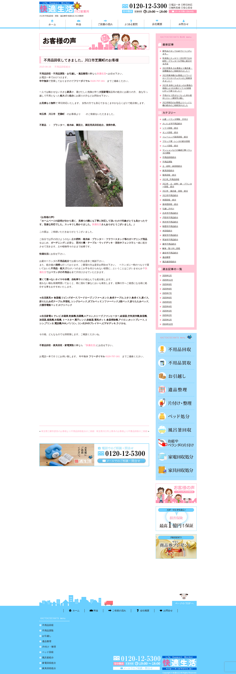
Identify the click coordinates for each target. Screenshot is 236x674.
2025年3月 (167, 311)
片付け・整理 (176, 403)
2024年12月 (167, 324)
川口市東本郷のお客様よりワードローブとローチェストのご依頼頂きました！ (177, 78)
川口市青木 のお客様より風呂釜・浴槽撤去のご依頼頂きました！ (177, 69)
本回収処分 (167, 231)
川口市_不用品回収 (170, 179)
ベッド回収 (176, 416)
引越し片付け (168, 209)
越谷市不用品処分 (170, 253)
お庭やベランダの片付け (176, 443)
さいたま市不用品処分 (172, 124)
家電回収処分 (176, 456)
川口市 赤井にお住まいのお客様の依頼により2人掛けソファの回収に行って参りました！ (177, 88)
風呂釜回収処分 (169, 262)
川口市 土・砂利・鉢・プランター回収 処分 (177, 185)
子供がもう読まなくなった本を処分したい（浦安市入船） (177, 96)
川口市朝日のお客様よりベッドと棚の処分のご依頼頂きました (177, 103)
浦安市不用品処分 (170, 235)
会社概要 (157, 24)
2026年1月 (167, 275)
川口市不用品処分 (170, 195)
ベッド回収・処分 (170, 146)
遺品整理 (166, 257)
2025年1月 (167, 320)
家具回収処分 (168, 170)
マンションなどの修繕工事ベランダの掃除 (177, 151)
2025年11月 (167, 280)
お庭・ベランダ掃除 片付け (175, 119)
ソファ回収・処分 (170, 128)
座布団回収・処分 (170, 204)
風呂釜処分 (176, 429)
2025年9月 (167, 284)
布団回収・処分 (169, 200)
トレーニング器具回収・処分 (175, 137)
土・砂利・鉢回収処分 (172, 166)
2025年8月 (167, 289)
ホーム (52, 24)
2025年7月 (167, 293)
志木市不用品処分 (170, 213)
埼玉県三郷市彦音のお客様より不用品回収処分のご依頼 (67, 431)
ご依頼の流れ (105, 24)
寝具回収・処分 (169, 175)
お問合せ (183, 24)
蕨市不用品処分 (169, 244)
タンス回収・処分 (170, 132)
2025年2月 (167, 315)
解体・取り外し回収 (171, 248)
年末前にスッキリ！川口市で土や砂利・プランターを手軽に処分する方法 (177, 61)
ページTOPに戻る (184, 603)
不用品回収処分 (62, 66)
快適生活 (96, 224)
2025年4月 (167, 306)
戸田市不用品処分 (170, 217)
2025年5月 (167, 302)
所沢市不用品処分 (170, 222)
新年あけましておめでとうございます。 (177, 52)
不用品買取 (167, 162)
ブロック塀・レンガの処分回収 (176, 141)
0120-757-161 (97, 81)
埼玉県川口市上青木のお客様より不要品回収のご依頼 (121, 431)
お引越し (176, 376)
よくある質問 (131, 24)
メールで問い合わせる (183, 11)
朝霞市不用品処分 (170, 226)
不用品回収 (176, 349)
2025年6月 (167, 298)
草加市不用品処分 (170, 239)
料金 (79, 24)
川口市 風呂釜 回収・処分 (175, 191)
